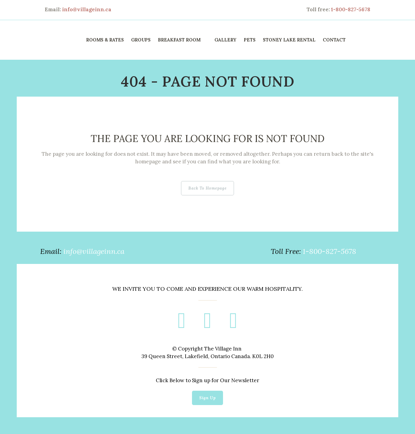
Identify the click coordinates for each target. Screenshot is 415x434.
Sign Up (207, 391)
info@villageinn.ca (86, 9)
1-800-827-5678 (350, 9)
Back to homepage (207, 181)
